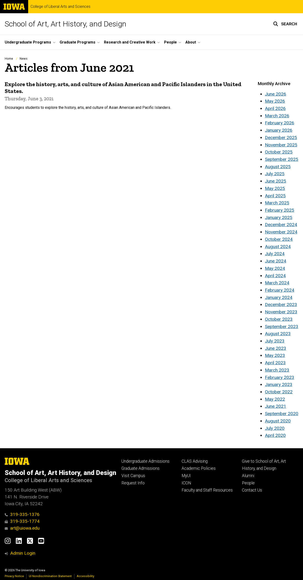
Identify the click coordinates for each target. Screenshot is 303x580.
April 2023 (275, 362)
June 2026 (275, 94)
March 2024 (277, 283)
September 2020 (281, 413)
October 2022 (279, 392)
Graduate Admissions (140, 468)
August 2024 (278, 246)
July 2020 (275, 428)
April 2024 (275, 275)
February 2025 (279, 210)
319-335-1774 (22, 521)
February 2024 (279, 290)
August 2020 (278, 421)
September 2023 (281, 326)
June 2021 (275, 406)
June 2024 (275, 261)
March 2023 (277, 370)
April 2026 (275, 108)
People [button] (170, 42)
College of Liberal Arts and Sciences (60, 6)
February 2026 (279, 123)
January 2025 (278, 217)
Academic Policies (199, 468)
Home (9, 58)
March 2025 (277, 203)
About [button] (190, 42)
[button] (285, 24)
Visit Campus (133, 475)
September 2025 (281, 159)
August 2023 (278, 333)
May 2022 (275, 399)
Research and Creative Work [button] (130, 42)
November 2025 (281, 145)
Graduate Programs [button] (77, 42)
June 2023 (275, 348)
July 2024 (275, 253)
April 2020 (275, 435)
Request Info (133, 483)
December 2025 (281, 137)
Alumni (248, 475)
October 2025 (279, 152)
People (248, 483)
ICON (186, 483)
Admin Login (22, 553)
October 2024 (279, 239)
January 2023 (278, 384)
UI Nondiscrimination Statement (50, 576)
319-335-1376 (22, 514)
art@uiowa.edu (22, 528)
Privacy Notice (14, 576)
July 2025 (275, 173)
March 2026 (277, 116)
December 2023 (281, 304)
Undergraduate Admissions (145, 461)
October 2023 (279, 319)
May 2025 (275, 188)
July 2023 (275, 341)
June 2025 (275, 181)
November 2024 (281, 232)
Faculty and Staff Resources (207, 490)
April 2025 (275, 195)
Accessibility (85, 576)
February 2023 (279, 377)
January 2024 (278, 297)
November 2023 (281, 312)
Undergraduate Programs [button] (28, 42)
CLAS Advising (195, 461)
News (23, 58)
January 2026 (278, 130)
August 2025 (278, 166)
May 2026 (275, 101)
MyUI (186, 475)
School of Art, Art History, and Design (65, 24)
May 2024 (275, 268)
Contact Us (252, 490)
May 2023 (275, 355)
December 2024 (281, 224)
